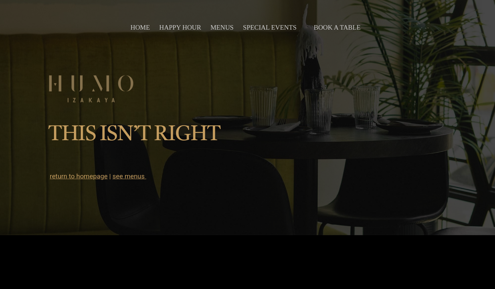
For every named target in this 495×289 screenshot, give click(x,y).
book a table (337, 27)
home (140, 27)
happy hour (180, 27)
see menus (129, 176)
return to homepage (79, 176)
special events (270, 27)
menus (221, 27)
